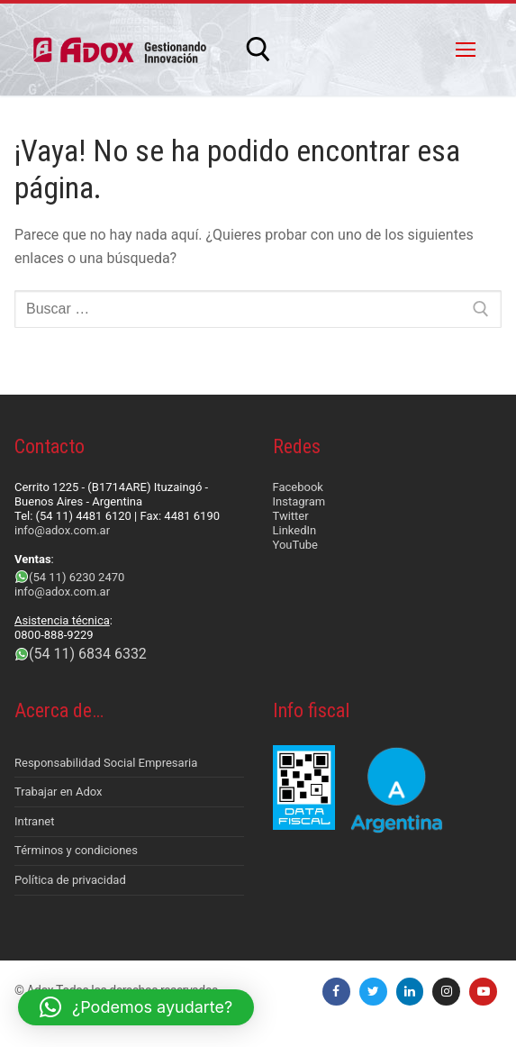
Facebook (298, 487)
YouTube (296, 544)
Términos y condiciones (76, 850)
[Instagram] (446, 992)
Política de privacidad (70, 880)
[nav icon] (465, 49)
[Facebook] (336, 992)
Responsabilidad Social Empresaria (105, 762)
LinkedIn (295, 530)
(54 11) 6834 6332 (88, 653)
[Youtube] (483, 992)
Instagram (299, 501)
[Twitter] (373, 992)
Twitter (291, 516)
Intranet (34, 821)
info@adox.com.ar (62, 530)
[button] (136, 1007)
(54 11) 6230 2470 (76, 577)
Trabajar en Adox (58, 791)
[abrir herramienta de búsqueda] (258, 49)
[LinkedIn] (410, 992)
